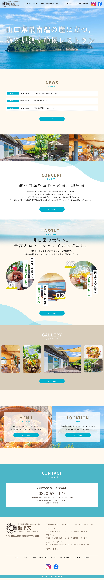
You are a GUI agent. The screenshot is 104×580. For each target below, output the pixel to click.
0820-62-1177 (52, 495)
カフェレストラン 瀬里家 (54, 578)
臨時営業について (41, 100)
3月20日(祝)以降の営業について (46, 93)
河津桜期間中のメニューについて (47, 108)
